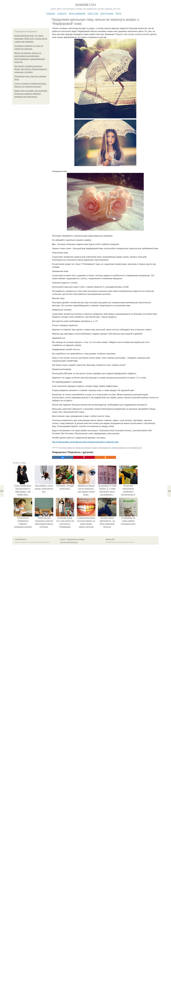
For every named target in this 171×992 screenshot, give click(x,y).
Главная (50, 13)
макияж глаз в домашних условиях (86, 447)
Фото (118, 13)
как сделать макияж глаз (67, 447)
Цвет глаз (93, 13)
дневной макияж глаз (135, 447)
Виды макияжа (77, 13)
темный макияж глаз (104, 447)
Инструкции (106, 13)
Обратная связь (110, 539)
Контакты (63, 539)
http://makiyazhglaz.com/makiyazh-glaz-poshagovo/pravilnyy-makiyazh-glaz (85, 442)
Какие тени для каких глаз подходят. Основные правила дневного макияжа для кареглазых (30, 94)
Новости (62, 13)
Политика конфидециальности (69, 542)
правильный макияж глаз (120, 447)
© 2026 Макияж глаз (20, 539)
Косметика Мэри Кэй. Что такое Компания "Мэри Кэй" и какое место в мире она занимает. (30, 39)
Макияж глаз (85, 5)
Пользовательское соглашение (76, 539)
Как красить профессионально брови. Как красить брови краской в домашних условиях (30, 69)
